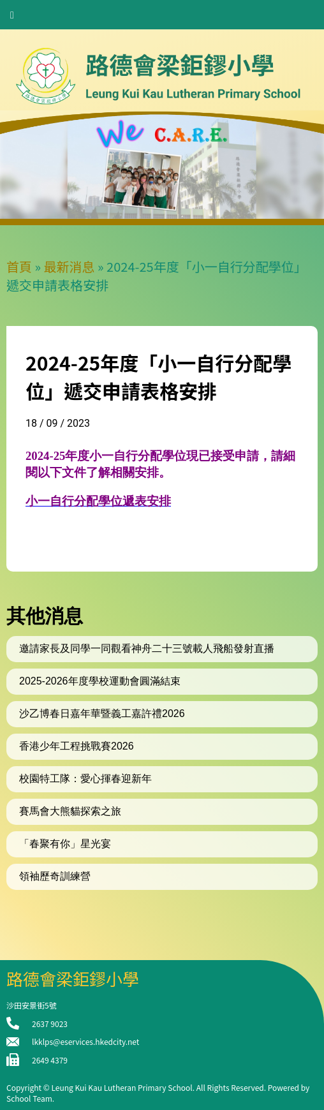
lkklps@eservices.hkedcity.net (85, 1041)
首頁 (19, 266)
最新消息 (69, 266)
